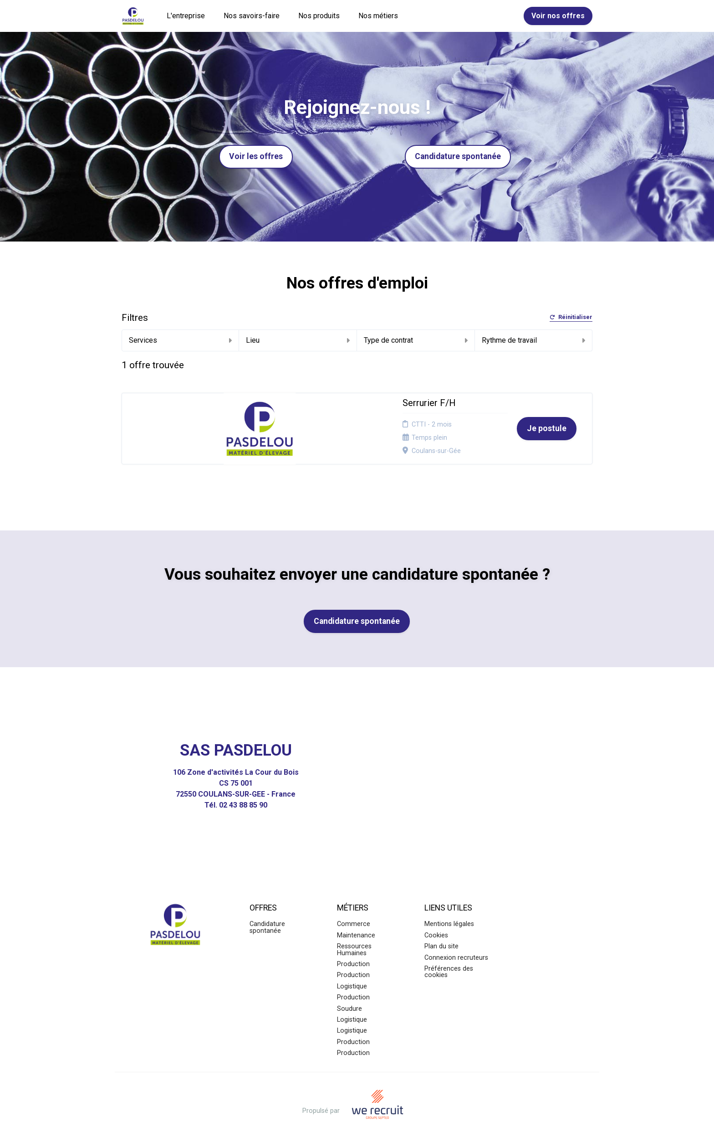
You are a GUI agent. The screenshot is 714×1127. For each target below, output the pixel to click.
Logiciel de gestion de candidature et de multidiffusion (357, 1110)
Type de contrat (416, 340)
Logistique (352, 959)
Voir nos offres (558, 15)
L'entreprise (186, 15)
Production (353, 938)
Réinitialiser (571, 317)
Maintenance (356, 908)
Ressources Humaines (354, 923)
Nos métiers (378, 15)
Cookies (436, 908)
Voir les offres (256, 156)
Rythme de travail (534, 340)
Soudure (349, 982)
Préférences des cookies (448, 945)
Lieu (298, 340)
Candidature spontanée (458, 156)
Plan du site (441, 920)
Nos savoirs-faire (252, 15)
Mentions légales (449, 897)
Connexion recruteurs (456, 931)
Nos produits (319, 15)
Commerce (353, 897)
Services (180, 340)
